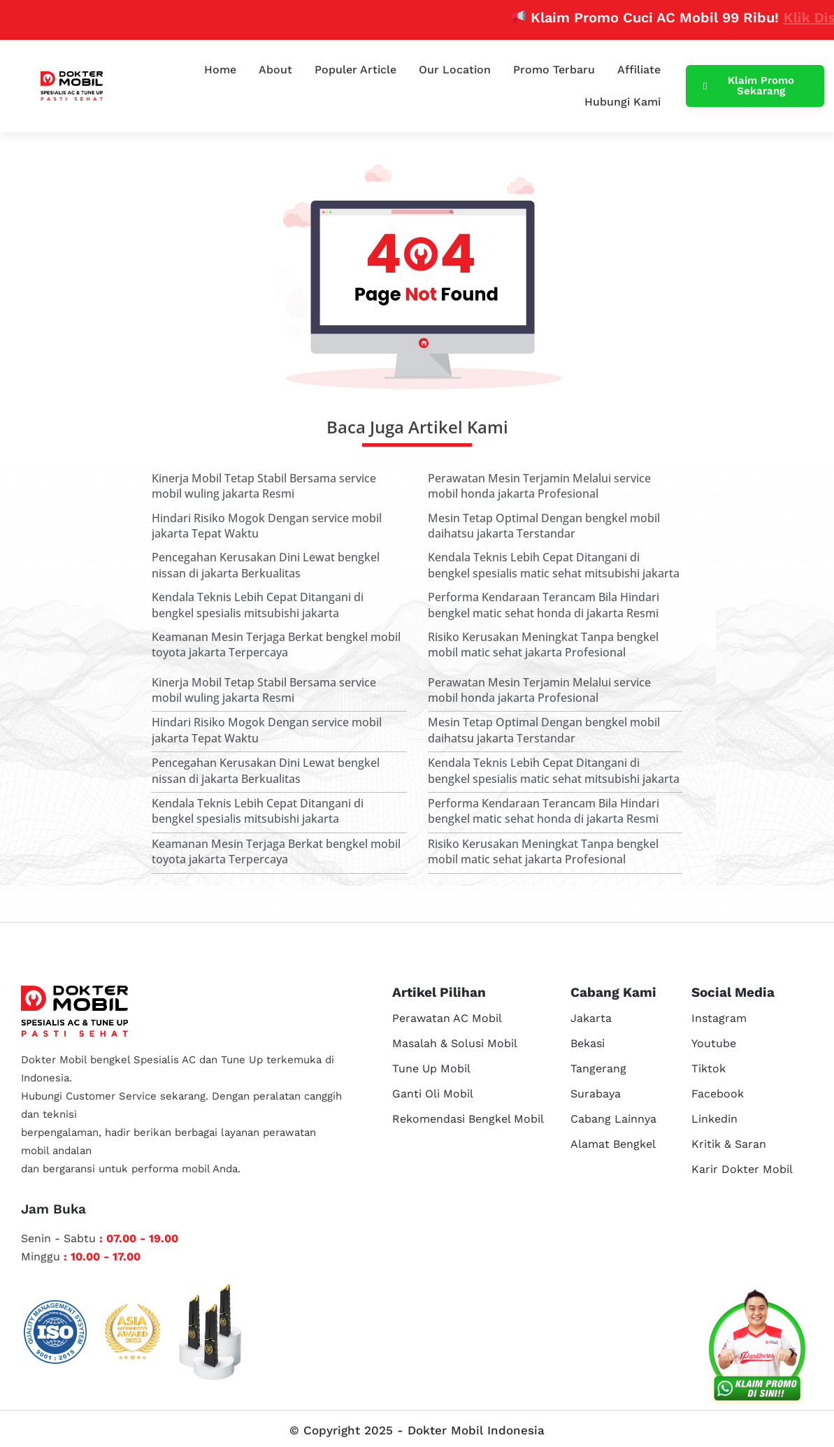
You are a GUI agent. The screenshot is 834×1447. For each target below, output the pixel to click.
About (275, 69)
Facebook (717, 1093)
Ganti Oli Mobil (432, 1093)
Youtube (713, 1043)
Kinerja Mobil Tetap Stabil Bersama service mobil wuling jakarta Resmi (264, 485)
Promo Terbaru (554, 69)
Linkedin (714, 1118)
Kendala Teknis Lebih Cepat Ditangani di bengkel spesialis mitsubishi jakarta (258, 604)
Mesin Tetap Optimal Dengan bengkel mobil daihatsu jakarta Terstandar (544, 525)
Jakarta (591, 1018)
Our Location (455, 69)
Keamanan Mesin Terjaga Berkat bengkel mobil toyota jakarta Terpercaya (276, 644)
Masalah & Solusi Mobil (454, 1043)
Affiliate (639, 69)
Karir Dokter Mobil (742, 1169)
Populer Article (355, 69)
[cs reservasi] (757, 1349)
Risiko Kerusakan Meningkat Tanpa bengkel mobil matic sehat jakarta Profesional (543, 644)
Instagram (719, 1018)
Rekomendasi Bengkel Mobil (468, 1118)
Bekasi (587, 1043)
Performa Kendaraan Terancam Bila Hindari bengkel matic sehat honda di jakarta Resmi (543, 604)
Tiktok (708, 1068)
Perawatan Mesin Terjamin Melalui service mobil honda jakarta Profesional (539, 485)
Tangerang (598, 1068)
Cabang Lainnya (613, 1118)
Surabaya (595, 1093)
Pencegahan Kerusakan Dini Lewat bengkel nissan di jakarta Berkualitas (266, 564)
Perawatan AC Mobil (447, 1018)
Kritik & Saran (728, 1144)
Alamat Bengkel (613, 1144)
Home (220, 69)
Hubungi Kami (622, 101)
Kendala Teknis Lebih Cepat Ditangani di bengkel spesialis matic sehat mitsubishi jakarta (554, 564)
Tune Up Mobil (431, 1068)
